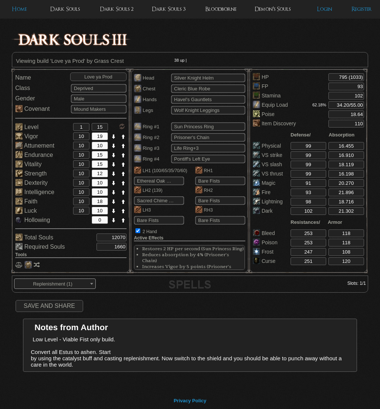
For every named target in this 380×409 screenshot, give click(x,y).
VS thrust (268, 174)
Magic (264, 183)
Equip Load (270, 105)
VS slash (267, 164)
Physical (267, 146)
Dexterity (31, 183)
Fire (262, 192)
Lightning (268, 201)
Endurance (34, 155)
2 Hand (149, 231)
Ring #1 (146, 126)
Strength (31, 173)
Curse (264, 261)
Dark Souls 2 (117, 9)
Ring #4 (146, 159)
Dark (262, 211)
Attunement (34, 145)
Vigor (26, 136)
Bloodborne (220, 9)
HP (261, 77)
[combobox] (55, 283)
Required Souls (40, 247)
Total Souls (34, 237)
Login (324, 9)
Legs (143, 110)
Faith (26, 201)
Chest (144, 88)
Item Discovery (274, 123)
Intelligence (34, 192)
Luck (26, 210)
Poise (264, 114)
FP (260, 86)
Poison (265, 242)
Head (144, 78)
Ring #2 (146, 137)
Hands (145, 99)
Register (361, 9)
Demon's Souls (273, 9)
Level (27, 127)
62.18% (319, 105)
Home (19, 9)
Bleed (264, 233)
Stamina (267, 96)
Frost (263, 252)
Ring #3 (146, 148)
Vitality (28, 164)
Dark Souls (65, 9)
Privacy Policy (190, 400)
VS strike (267, 155)
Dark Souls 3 (169, 9)
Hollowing (32, 220)
